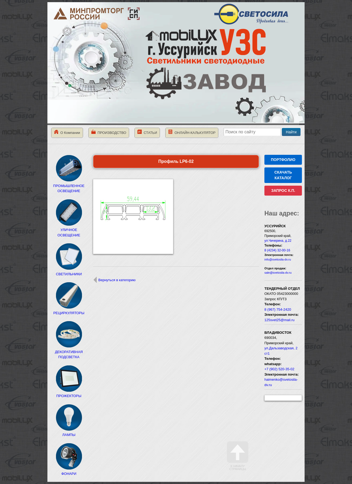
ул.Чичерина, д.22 (277, 241)
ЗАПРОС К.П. (283, 190)
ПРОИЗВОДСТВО (108, 132)
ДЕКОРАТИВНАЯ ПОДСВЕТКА (69, 351)
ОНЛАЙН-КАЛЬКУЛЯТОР (191, 132)
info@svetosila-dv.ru (277, 259)
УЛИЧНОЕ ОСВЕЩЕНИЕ (68, 230)
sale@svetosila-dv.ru (277, 272)
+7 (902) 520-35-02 (279, 369)
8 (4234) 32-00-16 (277, 250)
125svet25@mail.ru (279, 320)
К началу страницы (237, 456)
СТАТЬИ (147, 132)
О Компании (67, 132)
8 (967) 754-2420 (277, 309)
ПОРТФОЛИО (283, 159)
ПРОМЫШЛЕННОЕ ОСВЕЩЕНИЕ (69, 185)
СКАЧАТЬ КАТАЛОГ (283, 175)
